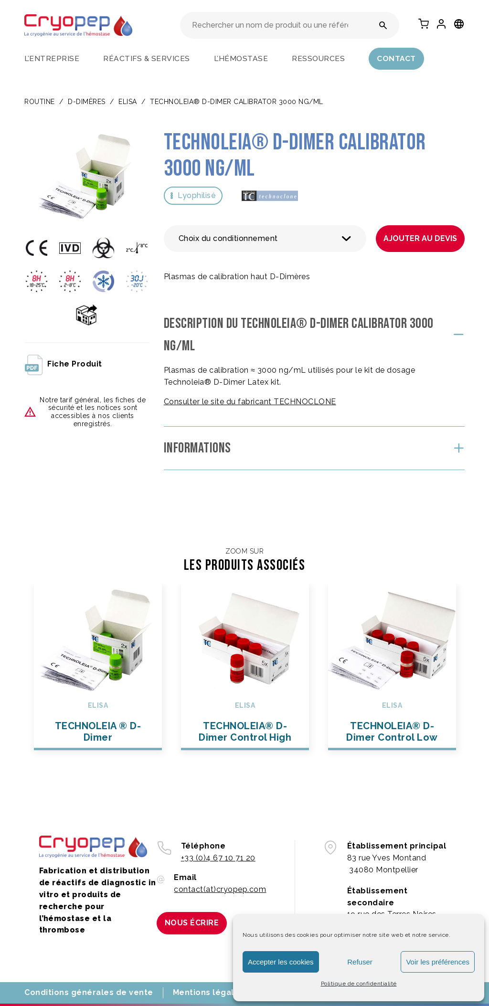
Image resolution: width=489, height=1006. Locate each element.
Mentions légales (208, 992)
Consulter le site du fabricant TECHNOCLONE (250, 401)
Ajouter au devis (420, 238)
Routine (39, 101)
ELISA (127, 101)
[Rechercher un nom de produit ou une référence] (383, 25)
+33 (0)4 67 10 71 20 (218, 857)
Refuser (359, 962)
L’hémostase (241, 58)
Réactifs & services (146, 58)
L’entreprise (51, 58)
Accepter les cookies (281, 962)
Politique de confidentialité (359, 983)
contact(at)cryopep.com (220, 889)
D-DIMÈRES (87, 101)
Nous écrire (192, 922)
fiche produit (63, 364)
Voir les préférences (437, 962)
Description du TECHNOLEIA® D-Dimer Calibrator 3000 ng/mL (299, 335)
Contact (396, 58)
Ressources (318, 58)
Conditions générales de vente (88, 992)
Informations (197, 448)
